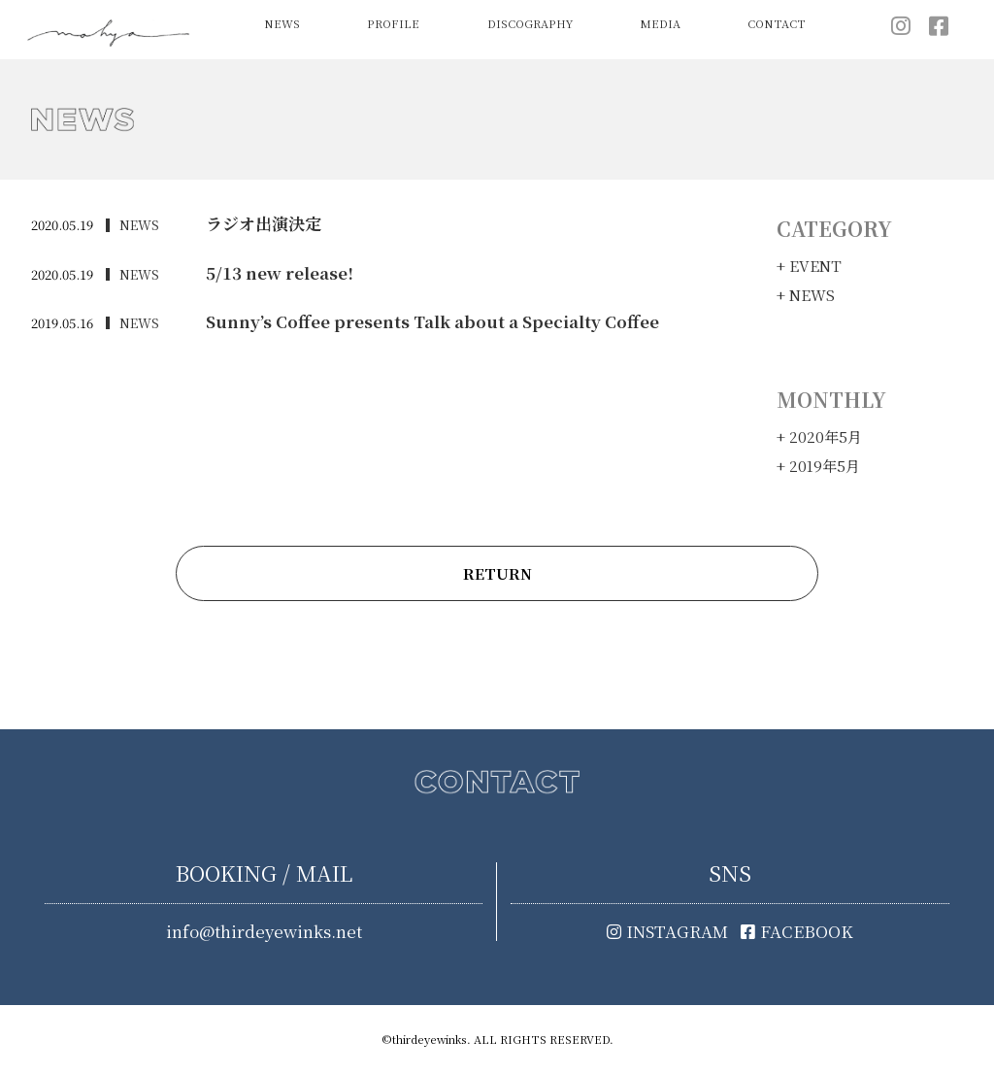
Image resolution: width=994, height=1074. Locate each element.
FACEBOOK (797, 931)
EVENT (815, 265)
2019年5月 (824, 465)
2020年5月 (825, 436)
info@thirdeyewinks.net (264, 931)
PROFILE (393, 23)
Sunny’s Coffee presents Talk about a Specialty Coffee (418, 321)
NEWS (282, 23)
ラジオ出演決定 (263, 223)
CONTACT (776, 23)
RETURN (497, 573)
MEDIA (660, 23)
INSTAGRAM (667, 931)
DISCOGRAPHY (530, 23)
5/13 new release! (275, 273)
